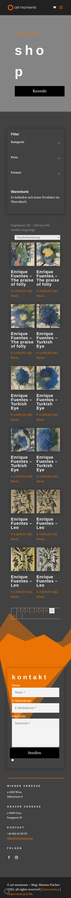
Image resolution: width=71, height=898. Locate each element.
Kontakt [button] (40, 91)
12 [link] (14, 616)
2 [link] (23, 610)
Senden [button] (34, 739)
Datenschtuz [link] (50, 875)
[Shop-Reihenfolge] (37, 237)
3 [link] (27, 610)
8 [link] (36, 610)
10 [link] (46, 610)
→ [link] (19, 616)
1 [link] (18, 610)
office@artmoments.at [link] (20, 824)
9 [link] (41, 610)
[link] (22, 7)
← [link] (14, 610)
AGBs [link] (29, 880)
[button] (61, 10)
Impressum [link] (15, 880)
